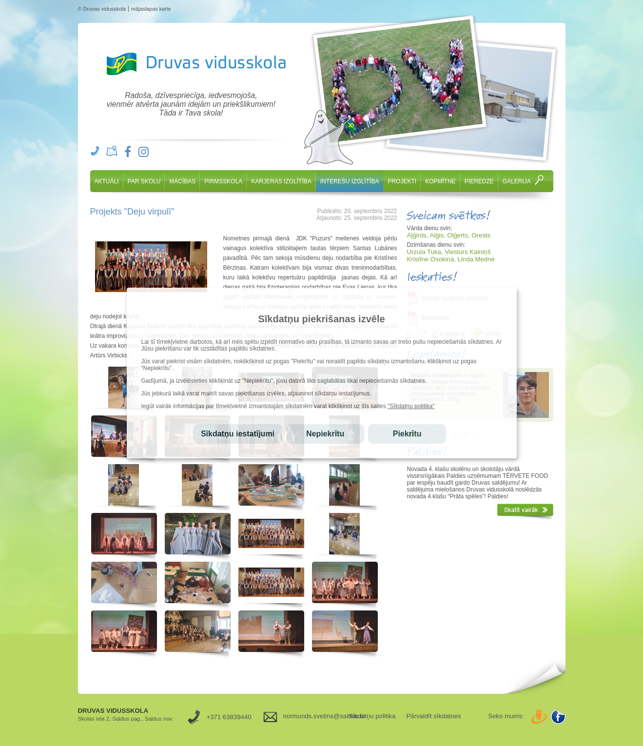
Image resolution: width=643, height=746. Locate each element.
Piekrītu (407, 434)
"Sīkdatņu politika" (411, 406)
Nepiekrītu (325, 434)
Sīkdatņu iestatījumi (237, 434)
